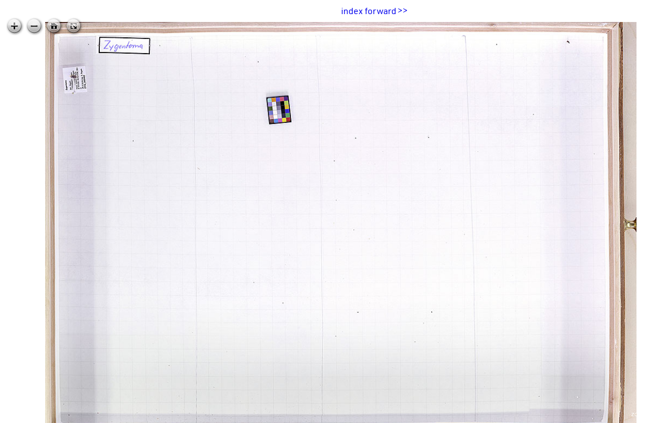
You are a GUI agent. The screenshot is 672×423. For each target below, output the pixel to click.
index (351, 10)
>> (402, 10)
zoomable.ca (648, 414)
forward (380, 10)
